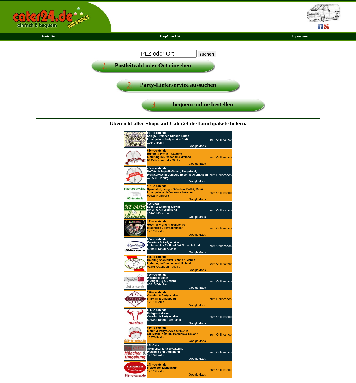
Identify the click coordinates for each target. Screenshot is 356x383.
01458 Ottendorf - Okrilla (169, 155)
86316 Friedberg (162, 279)
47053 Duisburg (177, 173)
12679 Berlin (166, 226)
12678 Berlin (162, 368)
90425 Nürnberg (175, 190)
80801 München (163, 208)
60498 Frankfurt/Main (173, 244)
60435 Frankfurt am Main (164, 314)
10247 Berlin (168, 137)
